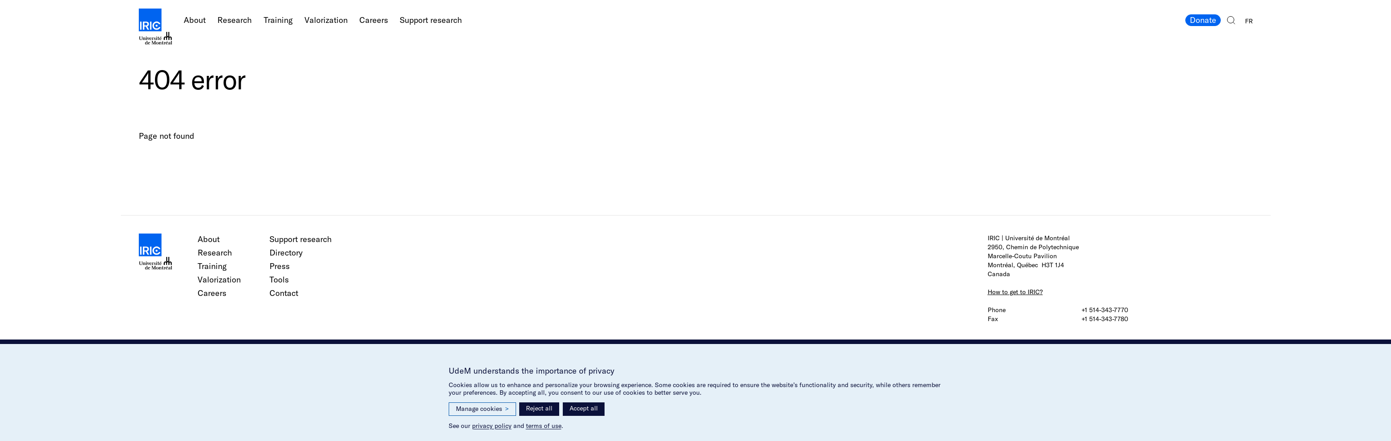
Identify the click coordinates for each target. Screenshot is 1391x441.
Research (234, 20)
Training (278, 20)
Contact (283, 293)
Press (279, 266)
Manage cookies (482, 409)
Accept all (584, 408)
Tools (279, 279)
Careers (373, 20)
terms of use (543, 426)
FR (1249, 21)
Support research (431, 20)
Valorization (326, 20)
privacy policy (492, 426)
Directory (286, 252)
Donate (1203, 20)
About (195, 20)
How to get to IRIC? (1015, 292)
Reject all (539, 408)
